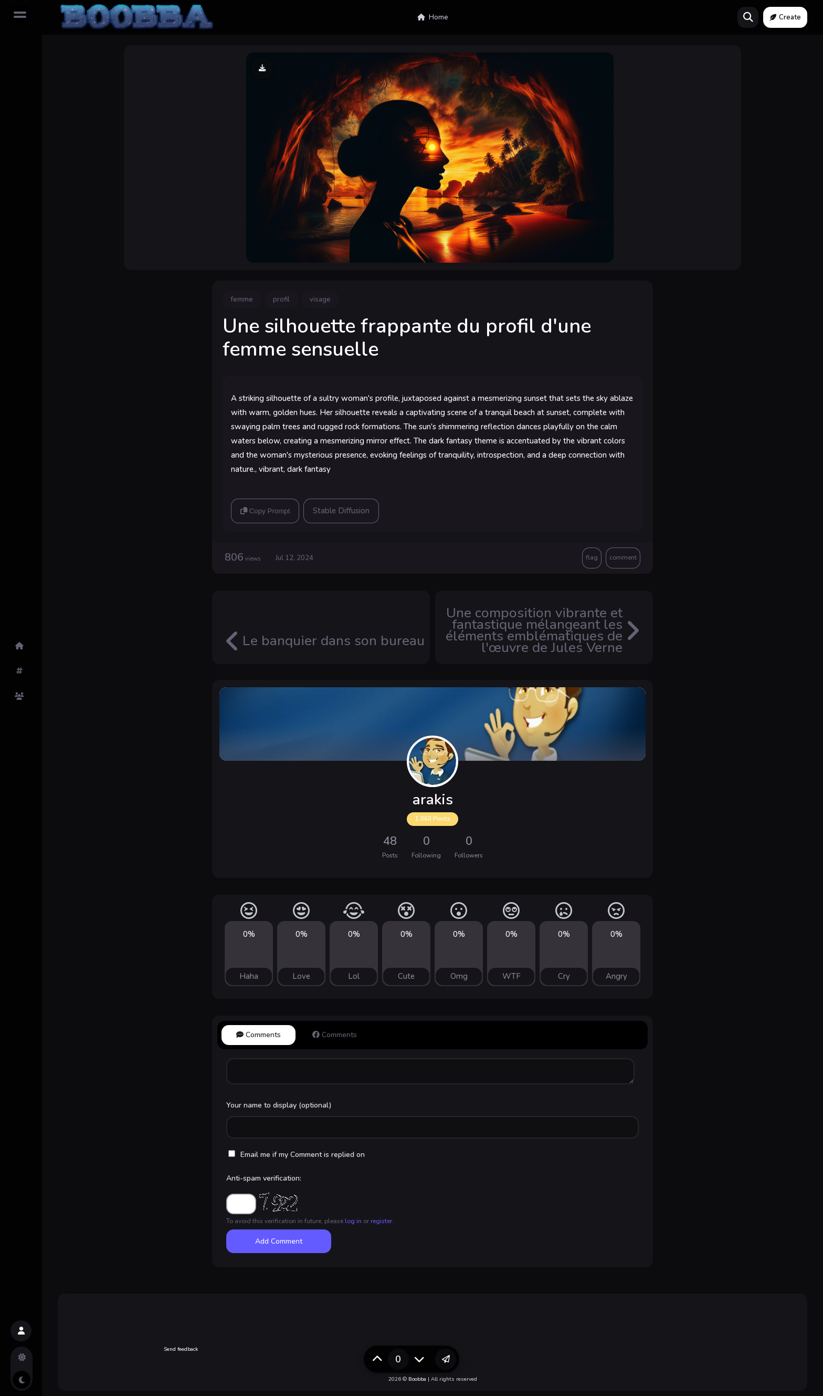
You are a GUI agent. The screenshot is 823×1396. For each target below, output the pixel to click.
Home (432, 17)
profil (281, 299)
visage (320, 299)
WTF (511, 976)
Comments (258, 1035)
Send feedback (181, 1349)
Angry (616, 976)
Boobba (417, 1379)
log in (353, 1221)
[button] (20, 1330)
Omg (459, 976)
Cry (564, 976)
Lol (354, 976)
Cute (406, 976)
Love (301, 976)
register (381, 1221)
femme (242, 299)
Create (785, 17)
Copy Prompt (265, 511)
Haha (248, 976)
